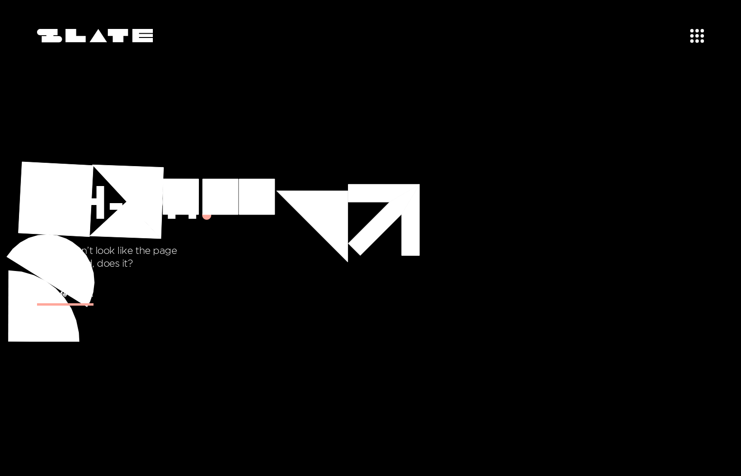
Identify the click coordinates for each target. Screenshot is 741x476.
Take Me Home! (65, 293)
